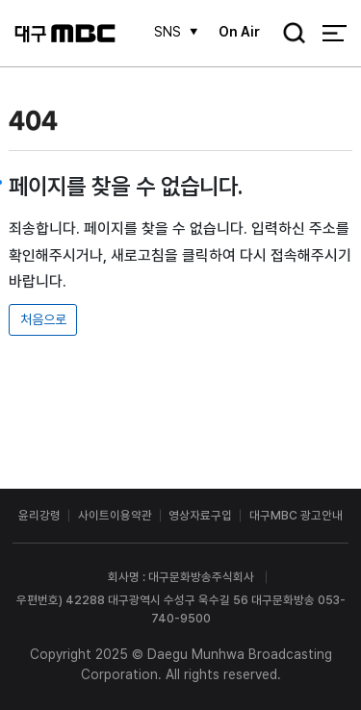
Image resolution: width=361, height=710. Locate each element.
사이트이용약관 (115, 515)
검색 (289, 34)
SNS (167, 31)
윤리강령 (39, 515)
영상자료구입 (200, 515)
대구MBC (65, 33)
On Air (239, 31)
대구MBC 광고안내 (296, 515)
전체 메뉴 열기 (334, 33)
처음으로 (43, 319)
